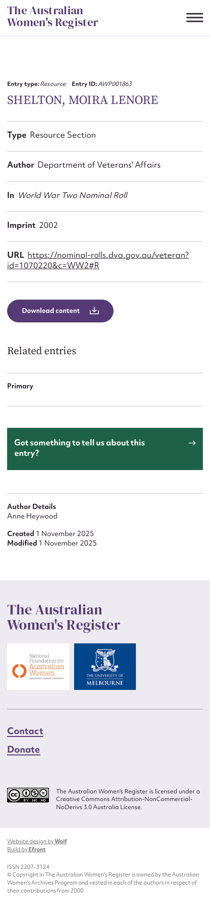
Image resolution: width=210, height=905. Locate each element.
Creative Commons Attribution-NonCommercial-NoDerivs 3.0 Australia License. (124, 803)
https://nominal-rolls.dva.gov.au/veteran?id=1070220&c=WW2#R (98, 260)
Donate (23, 749)
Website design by (37, 841)
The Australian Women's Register (52, 16)
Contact (25, 731)
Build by (26, 849)
